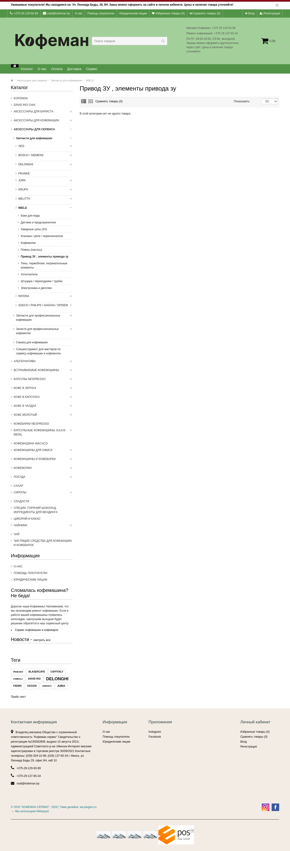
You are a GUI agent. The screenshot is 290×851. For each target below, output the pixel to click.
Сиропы (43, 494)
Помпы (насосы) (31, 249)
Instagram (155, 731)
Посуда (43, 478)
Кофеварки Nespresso (31, 423)
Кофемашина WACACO (31, 443)
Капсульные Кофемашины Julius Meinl (43, 434)
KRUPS (43, 191)
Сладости (21, 501)
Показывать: (239, 101)
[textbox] (129, 41)
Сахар (18, 485)
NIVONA (43, 297)
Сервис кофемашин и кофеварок (36, 630)
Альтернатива (43, 363)
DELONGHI (43, 166)
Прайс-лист (18, 696)
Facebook (155, 736)
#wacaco (18, 671)
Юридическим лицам (133, 13)
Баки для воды (30, 215)
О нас (78, 13)
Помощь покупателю (100, 13)
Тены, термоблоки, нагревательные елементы (44, 265)
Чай (17, 534)
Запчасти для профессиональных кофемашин (42, 319)
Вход (249, 13)
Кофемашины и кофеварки (43, 460)
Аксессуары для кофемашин (43, 122)
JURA (43, 182)
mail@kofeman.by (56, 13)
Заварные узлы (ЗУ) (34, 229)
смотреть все (41, 640)
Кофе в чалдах (43, 407)
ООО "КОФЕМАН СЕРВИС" (32, 807)
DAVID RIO (34, 678)
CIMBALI (18, 678)
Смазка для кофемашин (32, 342)
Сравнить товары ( (109, 101)
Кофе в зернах (43, 389)
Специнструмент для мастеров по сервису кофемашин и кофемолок (38, 351)
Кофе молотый (43, 416)
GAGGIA (32, 686)
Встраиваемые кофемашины (43, 371)
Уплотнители (29, 274)
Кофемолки (28, 243)
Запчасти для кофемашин (66, 80)
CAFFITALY (57, 671)
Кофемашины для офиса (43, 451)
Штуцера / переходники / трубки (41, 281)
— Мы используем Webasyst (30, 811)
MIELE (90, 80)
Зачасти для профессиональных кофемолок (42, 332)
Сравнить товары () (205, 13)
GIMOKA (47, 686)
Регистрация (270, 13)
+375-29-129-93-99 (24, 13)
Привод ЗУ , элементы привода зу (44, 256)
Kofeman (21, 98)
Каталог (27, 69)
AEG (43, 147)
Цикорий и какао (27, 518)
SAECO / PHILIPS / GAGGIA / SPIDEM (43, 307)
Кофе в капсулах (43, 398)
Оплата (56, 69)
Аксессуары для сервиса (32, 80)
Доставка (74, 69)
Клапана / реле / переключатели (42, 236)
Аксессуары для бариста (43, 113)
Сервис (91, 69)
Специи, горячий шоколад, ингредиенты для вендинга (35, 510)
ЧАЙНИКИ (43, 527)
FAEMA (17, 686)
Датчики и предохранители (38, 222)
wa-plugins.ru (88, 807)
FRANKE (24, 173)
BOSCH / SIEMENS (43, 157)
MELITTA (43, 200)
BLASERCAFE (36, 671)
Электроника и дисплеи (36, 288)
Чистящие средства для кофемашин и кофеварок (43, 543)
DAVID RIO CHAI (24, 105)
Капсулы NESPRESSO (43, 380)
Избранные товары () (168, 13)
